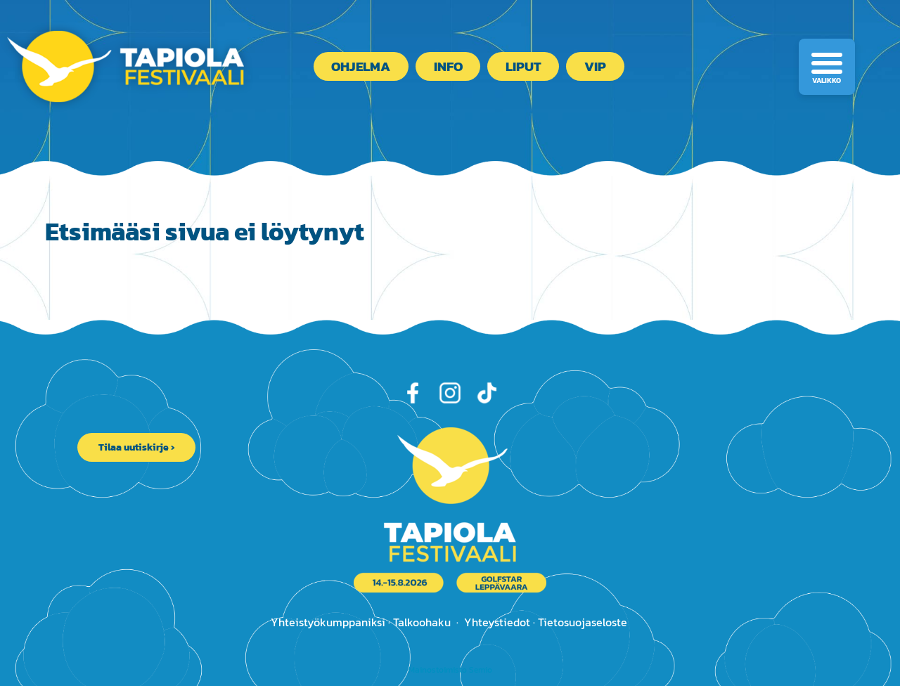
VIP (595, 66)
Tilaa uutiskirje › (136, 447)
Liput (523, 66)
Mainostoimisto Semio (450, 670)
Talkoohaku (422, 622)
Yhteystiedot (497, 622)
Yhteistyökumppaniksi (328, 622)
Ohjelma (360, 66)
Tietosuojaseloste (582, 622)
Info (448, 66)
